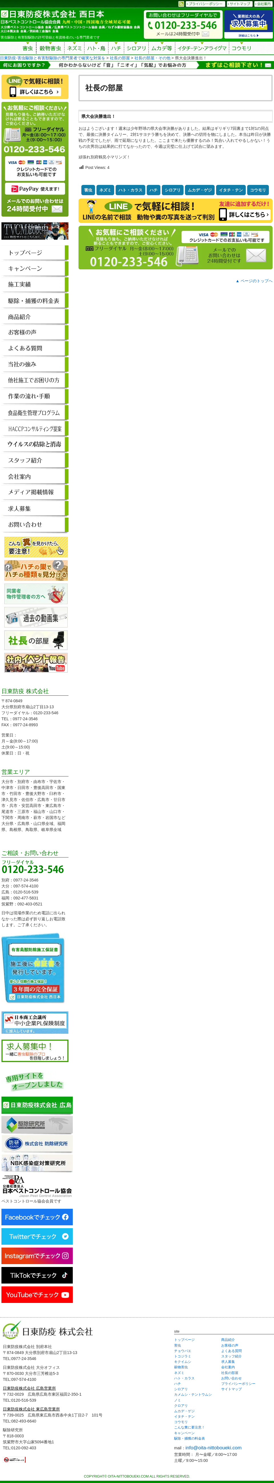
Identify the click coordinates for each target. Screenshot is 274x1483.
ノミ (177, 1400)
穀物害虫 (50, 48)
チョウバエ (182, 1351)
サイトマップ (231, 1389)
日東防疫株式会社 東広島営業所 (31, 1409)
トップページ (184, 1340)
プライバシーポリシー (238, 1384)
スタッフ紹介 (231, 1356)
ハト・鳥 (96, 48)
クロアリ (181, 1406)
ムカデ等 (161, 48)
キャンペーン (184, 1433)
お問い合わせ (231, 1378)
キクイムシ (182, 1362)
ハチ (116, 48)
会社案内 (228, 1367)
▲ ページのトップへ (254, 281)
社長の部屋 (229, 1373)
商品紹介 (228, 1340)
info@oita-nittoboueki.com (214, 1447)
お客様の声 (229, 1345)
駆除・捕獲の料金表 (189, 1438)
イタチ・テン (202, 48)
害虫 (28, 48)
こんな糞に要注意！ (189, 1427)
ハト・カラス (130, 190)
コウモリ (241, 48)
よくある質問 (231, 1351)
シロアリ (136, 48)
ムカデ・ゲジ (200, 190)
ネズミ (74, 48)
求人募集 (228, 1362)
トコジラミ (182, 1356)
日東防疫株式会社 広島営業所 (29, 1388)
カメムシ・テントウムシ (193, 1395)
